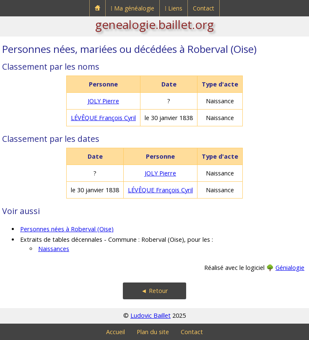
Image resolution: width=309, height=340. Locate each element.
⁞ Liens (173, 8)
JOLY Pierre (103, 101)
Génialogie (289, 268)
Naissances (53, 249)
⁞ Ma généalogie (132, 8)
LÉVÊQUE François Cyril (103, 118)
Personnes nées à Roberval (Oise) (67, 229)
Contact (203, 8)
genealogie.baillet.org (154, 24)
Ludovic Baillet (150, 315)
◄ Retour (154, 291)
